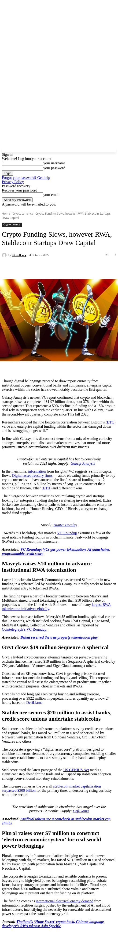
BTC (110, 422)
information (37, 471)
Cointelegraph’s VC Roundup (24, 629)
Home (6, 214)
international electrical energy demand (64, 901)
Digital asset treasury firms (32, 475)
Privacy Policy (13, 182)
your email (51, 195)
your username (54, 163)
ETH (46, 488)
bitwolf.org (19, 255)
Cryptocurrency (22, 214)
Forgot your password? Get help (26, 178)
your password (54, 168)
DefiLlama (34, 703)
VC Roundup (67, 533)
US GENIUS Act (76, 770)
